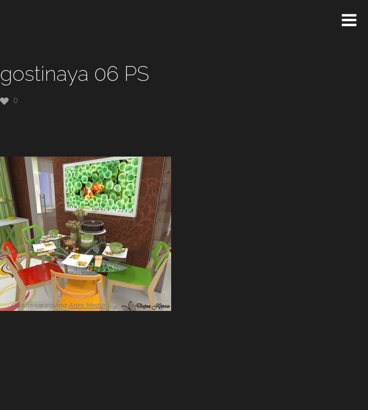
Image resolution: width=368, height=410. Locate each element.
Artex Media (86, 305)
